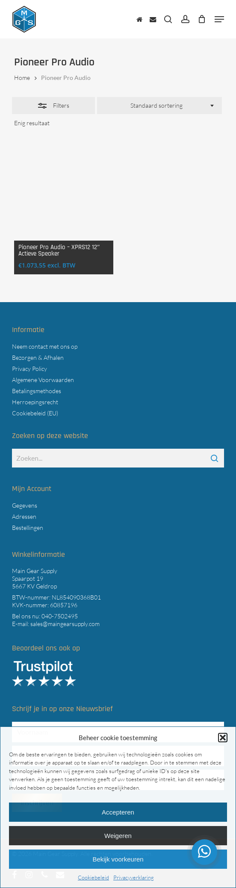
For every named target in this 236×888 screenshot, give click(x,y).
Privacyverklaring (133, 877)
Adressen (24, 516)
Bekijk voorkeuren (117, 859)
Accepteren (118, 812)
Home (22, 77)
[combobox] (159, 105)
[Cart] (202, 19)
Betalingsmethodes (36, 390)
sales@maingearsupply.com (65, 623)
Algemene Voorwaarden (43, 379)
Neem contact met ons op (44, 346)
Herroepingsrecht (35, 402)
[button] (222, 737)
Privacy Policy (29, 368)
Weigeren (118, 835)
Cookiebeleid (93, 877)
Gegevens (24, 505)
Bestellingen (27, 527)
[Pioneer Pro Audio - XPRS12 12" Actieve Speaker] (63, 191)
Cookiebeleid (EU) (35, 413)
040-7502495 (59, 616)
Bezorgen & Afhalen (38, 357)
